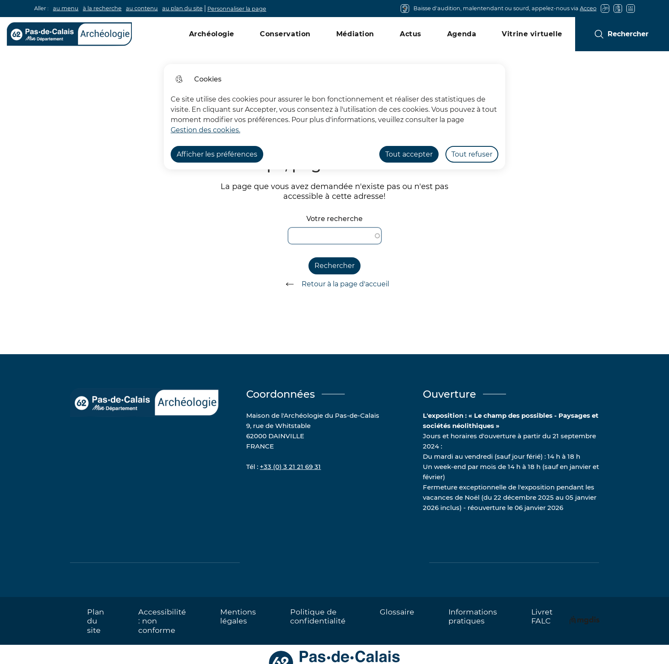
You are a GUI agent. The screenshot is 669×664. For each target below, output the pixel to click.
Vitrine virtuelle (532, 34)
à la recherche (102, 8)
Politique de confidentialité (318, 616)
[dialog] (334, 116)
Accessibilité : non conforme (162, 620)
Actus (411, 34)
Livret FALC (542, 616)
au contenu (142, 8)
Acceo (588, 8)
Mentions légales (238, 616)
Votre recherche (334, 219)
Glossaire (397, 611)
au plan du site (182, 8)
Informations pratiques (472, 616)
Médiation (355, 34)
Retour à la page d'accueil (334, 284)
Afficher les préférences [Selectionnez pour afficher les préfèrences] (217, 154)
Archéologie (211, 34)
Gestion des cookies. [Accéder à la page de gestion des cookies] (205, 130)
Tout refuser (471, 154)
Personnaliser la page (236, 9)
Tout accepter (409, 154)
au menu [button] (66, 8)
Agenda (461, 34)
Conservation (285, 34)
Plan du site (95, 620)
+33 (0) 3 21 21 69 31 (290, 467)
